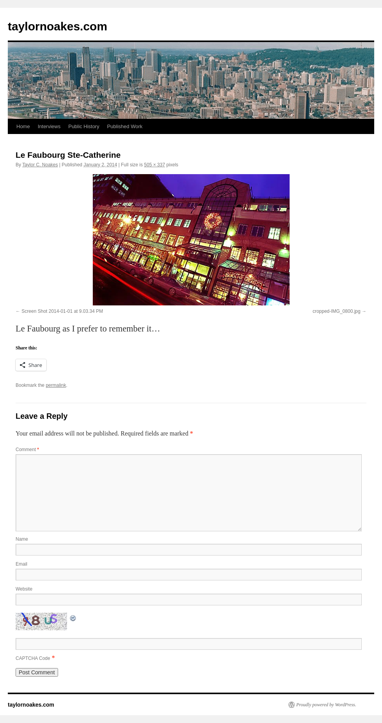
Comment (27, 449)
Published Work (125, 126)
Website (24, 589)
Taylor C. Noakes (40, 165)
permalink (56, 385)
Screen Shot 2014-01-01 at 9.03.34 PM (62, 311)
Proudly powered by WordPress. (326, 704)
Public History (83, 126)
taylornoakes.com (57, 26)
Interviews (49, 126)
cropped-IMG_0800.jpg (337, 311)
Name (22, 539)
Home (23, 126)
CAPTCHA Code (33, 658)
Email (21, 564)
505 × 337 (154, 165)
